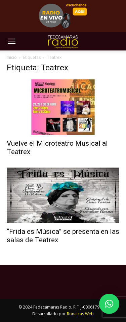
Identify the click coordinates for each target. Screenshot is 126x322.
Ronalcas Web (80, 314)
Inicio (12, 57)
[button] (11, 41)
